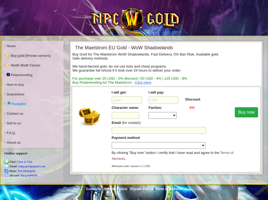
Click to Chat (24, 161)
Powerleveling (19, 75)
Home (11, 46)
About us (14, 143)
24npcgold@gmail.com (31, 166)
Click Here (143, 82)
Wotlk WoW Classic (23, 65)
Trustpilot (16, 103)
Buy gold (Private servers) (29, 56)
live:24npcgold (26, 170)
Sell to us (14, 123)
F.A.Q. (11, 133)
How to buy (15, 85)
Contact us (15, 114)
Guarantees (15, 94)
